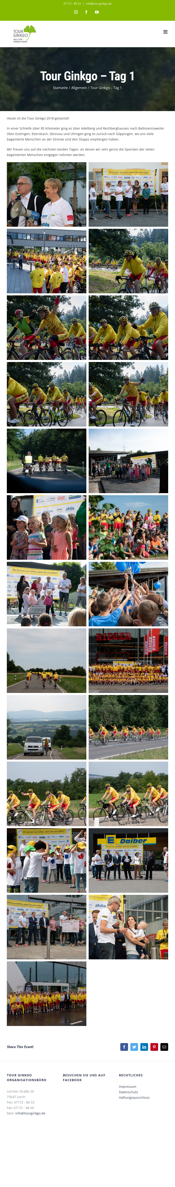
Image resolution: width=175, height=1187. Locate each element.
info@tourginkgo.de (30, 1113)
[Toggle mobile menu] (165, 31)
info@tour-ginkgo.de (99, 3)
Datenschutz (128, 1092)
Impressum (127, 1086)
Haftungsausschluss (134, 1097)
